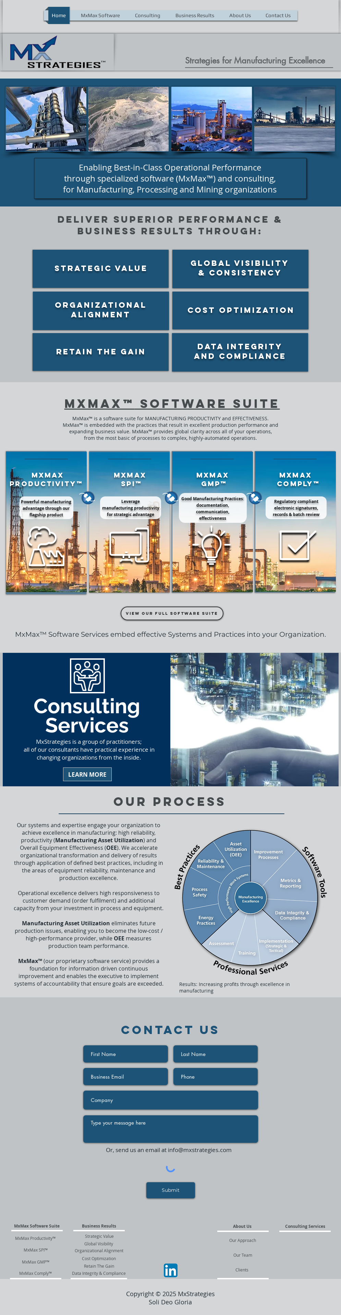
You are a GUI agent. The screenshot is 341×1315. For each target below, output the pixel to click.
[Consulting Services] (305, 1226)
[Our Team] (242, 1255)
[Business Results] (99, 1226)
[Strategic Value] (99, 1236)
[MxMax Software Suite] (37, 1226)
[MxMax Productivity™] (35, 1238)
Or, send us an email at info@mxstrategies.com (169, 1150)
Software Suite (207, 403)
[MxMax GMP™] (35, 1262)
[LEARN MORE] (87, 774)
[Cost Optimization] (99, 1258)
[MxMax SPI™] (36, 1250)
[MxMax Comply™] (35, 1273)
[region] (101, 269)
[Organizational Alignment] (99, 1250)
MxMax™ (99, 403)
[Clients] (242, 1270)
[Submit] (170, 1190)
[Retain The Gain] (99, 1266)
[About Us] (242, 1226)
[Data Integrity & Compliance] (99, 1273)
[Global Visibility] (98, 1243)
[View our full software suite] (172, 613)
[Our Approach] (243, 1240)
